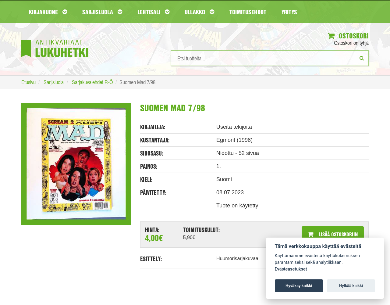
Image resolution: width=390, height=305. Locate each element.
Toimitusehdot (247, 11)
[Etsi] (362, 58)
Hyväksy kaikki (298, 285)
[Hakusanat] (270, 58)
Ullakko (199, 11)
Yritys (289, 11)
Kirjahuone (48, 11)
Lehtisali (153, 11)
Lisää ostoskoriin (333, 234)
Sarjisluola (102, 11)
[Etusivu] (54, 39)
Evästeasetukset (291, 269)
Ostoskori (348, 35)
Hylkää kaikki (351, 285)
